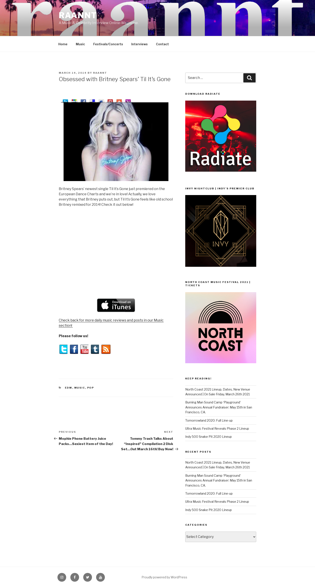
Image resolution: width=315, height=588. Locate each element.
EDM (68, 387)
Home (63, 44)
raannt (78, 15)
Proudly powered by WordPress (164, 577)
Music (80, 44)
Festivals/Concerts (108, 44)
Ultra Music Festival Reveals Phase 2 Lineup (217, 428)
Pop (90, 387)
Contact (162, 44)
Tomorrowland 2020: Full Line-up (209, 420)
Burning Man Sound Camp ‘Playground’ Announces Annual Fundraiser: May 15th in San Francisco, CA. (218, 407)
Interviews (139, 44)
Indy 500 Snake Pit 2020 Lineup (208, 436)
